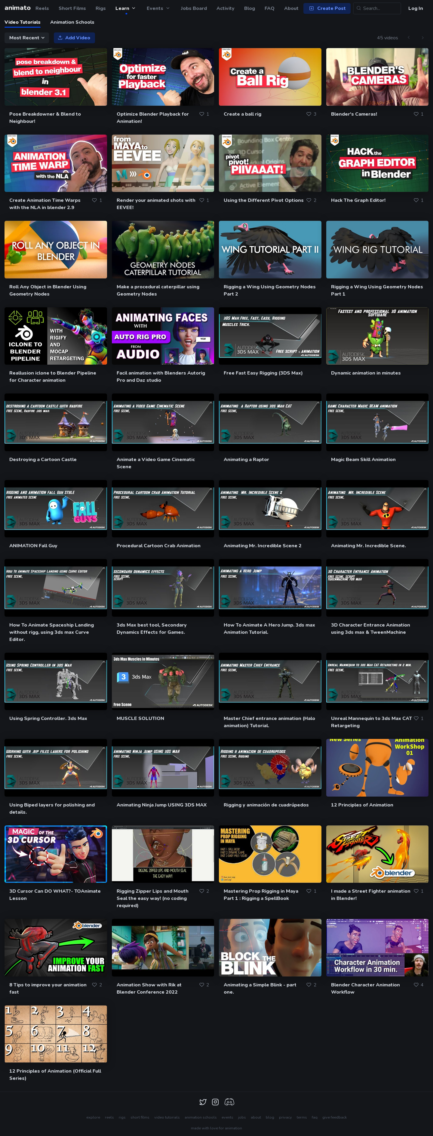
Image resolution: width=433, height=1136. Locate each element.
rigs (122, 1117)
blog (270, 1117)
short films (140, 1117)
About (291, 8)
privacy (285, 1117)
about (256, 1117)
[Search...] (377, 8)
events (227, 1117)
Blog (249, 8)
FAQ (270, 8)
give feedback (334, 1117)
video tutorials (167, 1117)
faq (315, 1117)
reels (109, 1117)
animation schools (201, 1117)
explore (93, 1117)
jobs (242, 1117)
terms (302, 1117)
